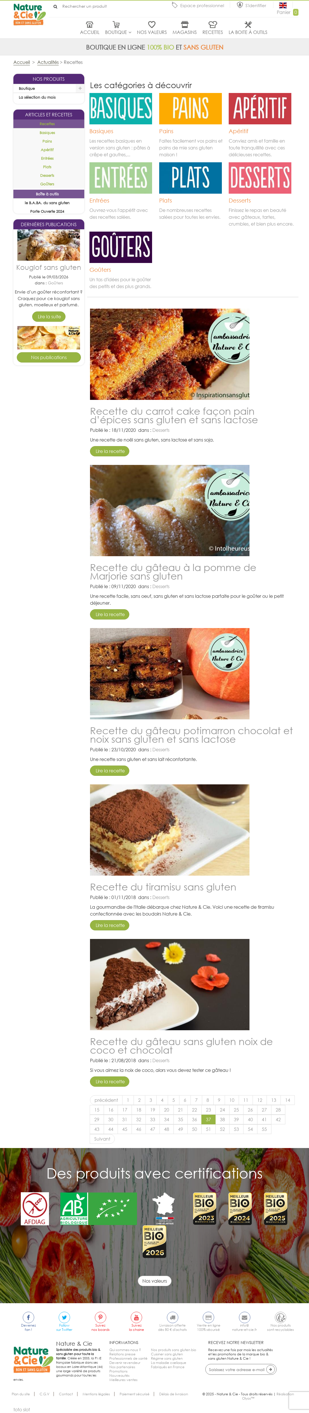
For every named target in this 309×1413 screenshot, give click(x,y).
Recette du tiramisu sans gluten (163, 886)
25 (236, 1110)
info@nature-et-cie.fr (244, 1327)
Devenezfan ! (28, 1327)
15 (96, 1110)
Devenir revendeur (124, 1363)
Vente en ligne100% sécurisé (208, 1327)
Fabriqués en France (168, 1367)
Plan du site (21, 1394)
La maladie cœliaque (168, 1363)
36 (194, 1119)
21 (180, 1110)
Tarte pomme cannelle (48, 424)
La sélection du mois (37, 97)
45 (124, 1129)
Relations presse (122, 1354)
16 (110, 1110)
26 (250, 1110)
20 (166, 1110)
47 (152, 1129)
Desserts (55, 443)
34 (166, 1119)
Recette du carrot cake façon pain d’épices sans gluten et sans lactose (174, 415)
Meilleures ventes (123, 1380)
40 (250, 1119)
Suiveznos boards (100, 1327)
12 (259, 1100)
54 (250, 1129)
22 (194, 1110)
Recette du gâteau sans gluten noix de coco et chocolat (181, 1045)
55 (264, 1129)
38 (222, 1119)
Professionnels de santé (128, 1358)
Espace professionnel (202, 5)
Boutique (116, 32)
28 (278, 1110)
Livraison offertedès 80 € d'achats (172, 1327)
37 (208, 1119)
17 (124, 1110)
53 (236, 1129)
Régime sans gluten (167, 1358)
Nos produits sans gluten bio (173, 1350)
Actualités (48, 62)
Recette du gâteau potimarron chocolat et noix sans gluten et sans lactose (191, 734)
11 (245, 1100)
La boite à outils (248, 32)
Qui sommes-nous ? (125, 1350)
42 (278, 1119)
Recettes (212, 32)
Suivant (102, 1139)
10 (231, 1100)
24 (222, 1110)
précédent (106, 1100)
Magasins (185, 32)
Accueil (89, 32)
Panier (287, 12)
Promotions (118, 1371)
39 (236, 1119)
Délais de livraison (173, 1394)
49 (180, 1129)
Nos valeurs (152, 32)
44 (110, 1129)
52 (222, 1129)
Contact (66, 1394)
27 (264, 1110)
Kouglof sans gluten (48, 324)
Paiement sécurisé (135, 1394)
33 (152, 1119)
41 (264, 1119)
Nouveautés (119, 1375)
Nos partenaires (122, 1367)
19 (152, 1110)
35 (180, 1119)
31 (124, 1119)
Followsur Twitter (64, 1327)
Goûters (55, 339)
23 (208, 1110)
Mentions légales (96, 1394)
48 (166, 1129)
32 (138, 1119)
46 (138, 1129)
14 (287, 1100)
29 (96, 1119)
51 (208, 1129)
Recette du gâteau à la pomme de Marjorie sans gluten (173, 571)
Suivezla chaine (136, 1327)
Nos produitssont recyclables (280, 1327)
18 (138, 1110)
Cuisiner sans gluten (167, 1354)
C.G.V (44, 1394)
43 (96, 1129)
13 (273, 1100)
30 (110, 1119)
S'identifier (256, 5)
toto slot (21, 1409)
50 (194, 1129)
